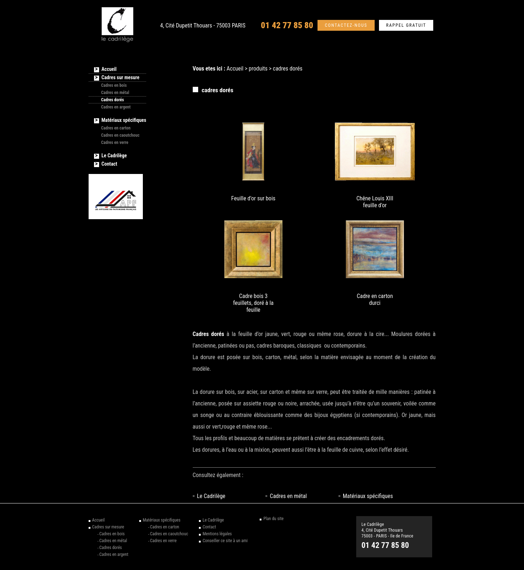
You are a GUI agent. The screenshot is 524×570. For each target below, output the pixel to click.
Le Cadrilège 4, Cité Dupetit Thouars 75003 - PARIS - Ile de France (388, 530)
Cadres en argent (116, 107)
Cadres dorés (112, 99)
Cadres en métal (288, 496)
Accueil (235, 68)
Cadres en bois (114, 85)
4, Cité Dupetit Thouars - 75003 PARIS (203, 25)
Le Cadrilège (211, 496)
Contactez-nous (346, 25)
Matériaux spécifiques (368, 496)
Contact (109, 164)
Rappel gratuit (406, 25)
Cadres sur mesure (121, 77)
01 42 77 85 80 (287, 25)
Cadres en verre (114, 142)
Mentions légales (217, 533)
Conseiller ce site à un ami (225, 540)
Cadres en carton (116, 128)
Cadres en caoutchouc (120, 135)
